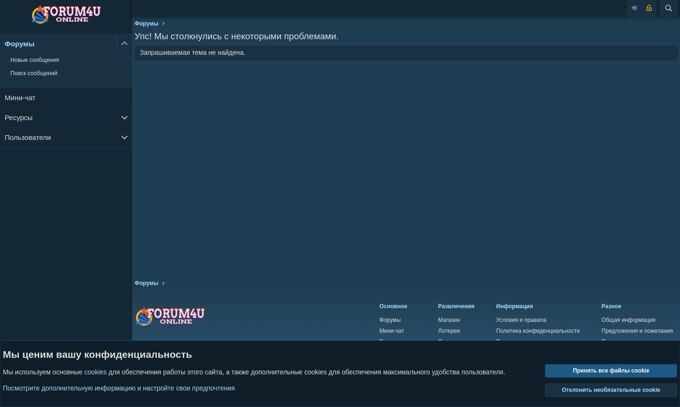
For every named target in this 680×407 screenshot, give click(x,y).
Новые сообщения (34, 60)
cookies (96, 372)
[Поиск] (669, 8)
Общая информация (628, 320)
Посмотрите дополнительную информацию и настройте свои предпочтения (119, 388)
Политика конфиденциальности (538, 331)
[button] (124, 43)
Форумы (19, 44)
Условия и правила (521, 320)
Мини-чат (20, 98)
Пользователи (28, 137)
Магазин (449, 320)
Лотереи (449, 331)
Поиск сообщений (33, 73)
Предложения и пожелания (637, 331)
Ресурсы (19, 117)
